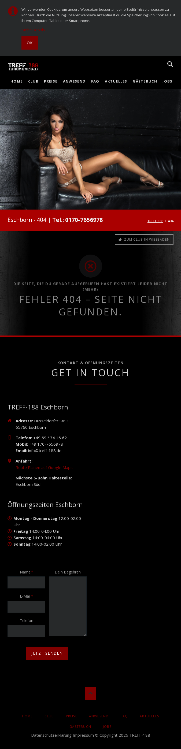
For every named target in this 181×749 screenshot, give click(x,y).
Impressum (83, 735)
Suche (170, 64)
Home (27, 716)
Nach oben (90, 693)
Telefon (26, 620)
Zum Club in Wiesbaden (146, 239)
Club (49, 716)
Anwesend (99, 716)
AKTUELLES (149, 716)
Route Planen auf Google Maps (44, 467)
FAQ (124, 716)
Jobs (107, 726)
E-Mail (28, 596)
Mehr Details (33, 29)
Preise (71, 716)
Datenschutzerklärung (51, 735)
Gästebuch (80, 726)
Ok (30, 42)
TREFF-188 (155, 220)
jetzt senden (47, 653)
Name (28, 572)
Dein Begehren (68, 572)
